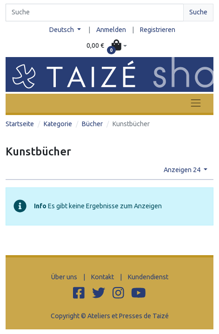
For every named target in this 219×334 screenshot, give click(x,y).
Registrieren (157, 29)
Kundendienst (148, 277)
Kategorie (58, 124)
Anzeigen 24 (183, 169)
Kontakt (102, 277)
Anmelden (111, 29)
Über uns (64, 277)
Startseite (20, 124)
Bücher (92, 124)
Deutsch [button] (62, 29)
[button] (106, 46)
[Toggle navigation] (196, 103)
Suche (198, 12)
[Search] (95, 12)
